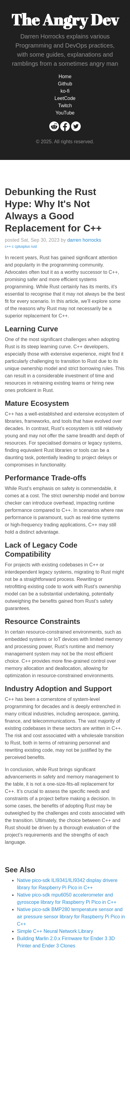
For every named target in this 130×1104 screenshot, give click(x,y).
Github (65, 83)
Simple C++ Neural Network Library (55, 931)
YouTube (65, 112)
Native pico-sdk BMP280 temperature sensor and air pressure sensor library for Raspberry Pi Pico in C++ (71, 917)
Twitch (65, 105)
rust (34, 246)
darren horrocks (84, 240)
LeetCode (64, 98)
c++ (8, 246)
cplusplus (22, 246)
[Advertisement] (65, 1019)
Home (65, 76)
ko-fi (65, 91)
